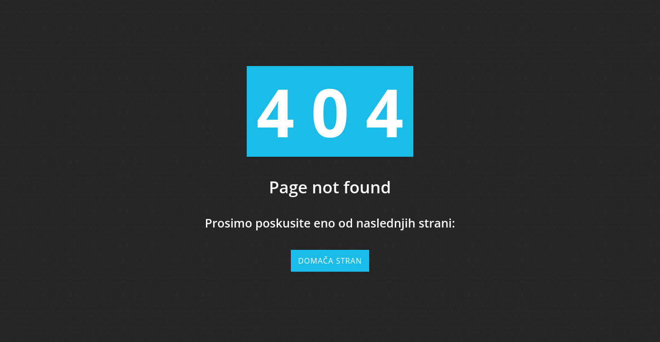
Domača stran (330, 261)
